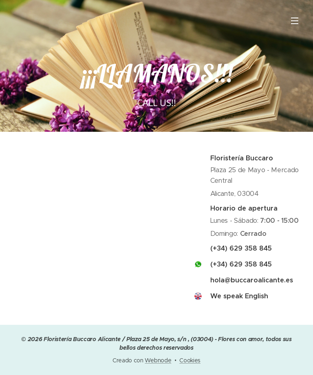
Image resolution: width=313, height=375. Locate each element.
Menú (294, 20)
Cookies (190, 360)
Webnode (158, 360)
